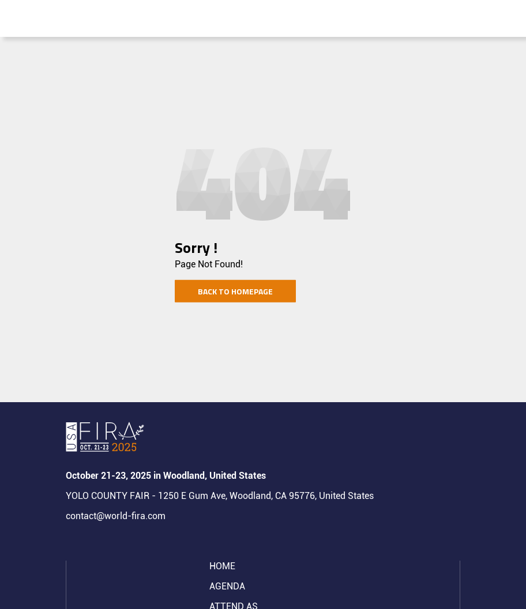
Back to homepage (235, 291)
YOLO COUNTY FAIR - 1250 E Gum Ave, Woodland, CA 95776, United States (220, 495)
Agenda (227, 586)
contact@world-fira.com (116, 515)
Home (222, 566)
